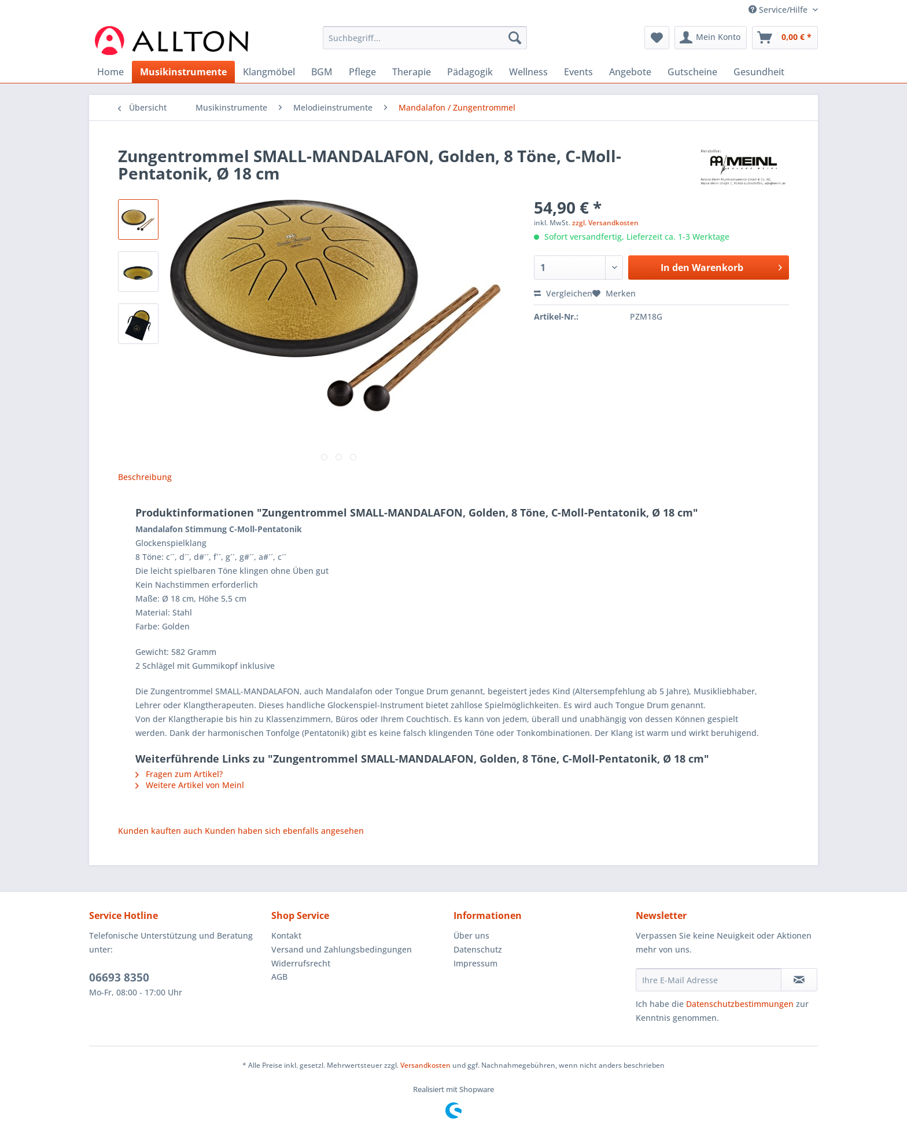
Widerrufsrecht (300, 963)
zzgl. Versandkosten (605, 223)
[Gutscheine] (692, 72)
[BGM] (322, 72)
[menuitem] (425, 43)
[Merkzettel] (656, 37)
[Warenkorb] (785, 37)
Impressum (475, 963)
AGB (279, 976)
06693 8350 (119, 977)
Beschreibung (145, 476)
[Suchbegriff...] (425, 37)
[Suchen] (515, 37)
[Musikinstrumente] (183, 72)
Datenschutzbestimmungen (740, 1003)
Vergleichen (563, 293)
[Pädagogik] (470, 72)
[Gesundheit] (758, 72)
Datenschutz (478, 949)
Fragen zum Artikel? (179, 773)
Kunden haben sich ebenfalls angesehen (284, 830)
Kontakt (286, 935)
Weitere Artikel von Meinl (189, 784)
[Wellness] (528, 72)
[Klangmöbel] (269, 72)
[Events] (578, 72)
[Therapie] (411, 72)
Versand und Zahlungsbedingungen (341, 949)
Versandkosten (425, 1065)
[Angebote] (630, 72)
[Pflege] (362, 72)
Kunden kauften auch (160, 830)
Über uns (471, 935)
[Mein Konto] (710, 37)
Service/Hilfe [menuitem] (779, 9)
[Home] (110, 72)
